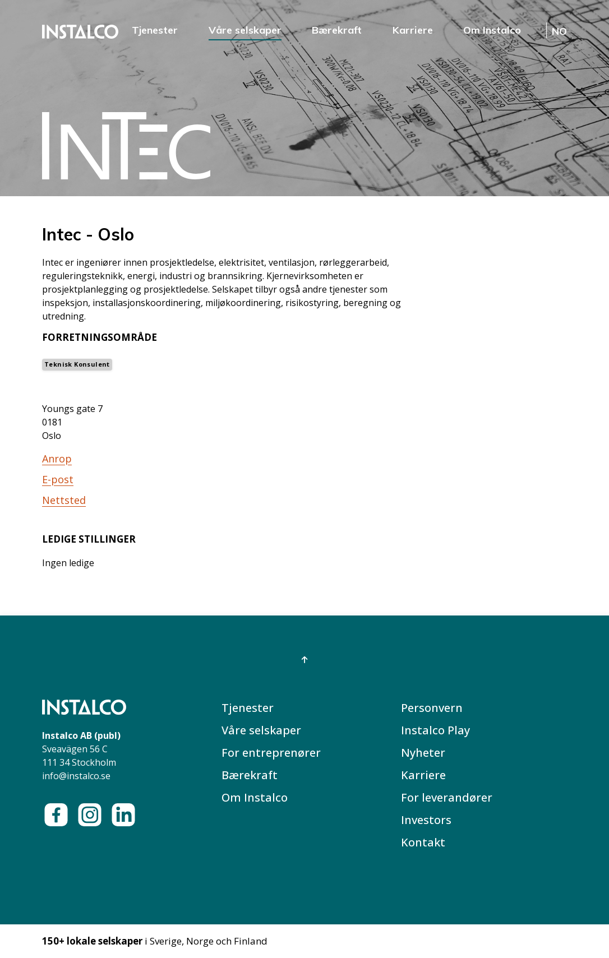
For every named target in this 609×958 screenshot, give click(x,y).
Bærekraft (337, 30)
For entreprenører (271, 752)
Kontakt (423, 842)
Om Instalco (492, 30)
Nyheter (423, 752)
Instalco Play (435, 730)
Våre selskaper (245, 30)
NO (559, 31)
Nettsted (64, 500)
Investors (426, 819)
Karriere (413, 30)
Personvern (432, 707)
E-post (57, 479)
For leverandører (446, 797)
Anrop (57, 458)
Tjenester (155, 30)
